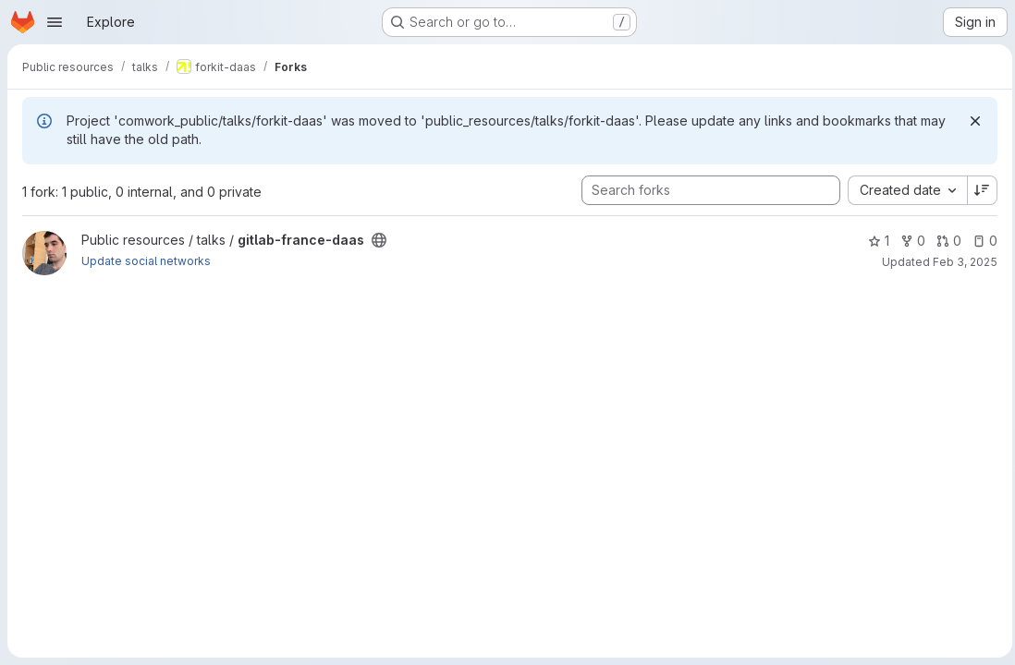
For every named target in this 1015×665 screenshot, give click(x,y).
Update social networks (146, 261)
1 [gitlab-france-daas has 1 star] (874, 240)
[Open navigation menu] (54, 22)
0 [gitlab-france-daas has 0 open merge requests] (944, 240)
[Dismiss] (971, 121)
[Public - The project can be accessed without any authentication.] (379, 240)
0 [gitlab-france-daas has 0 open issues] (980, 240)
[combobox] (902, 190)
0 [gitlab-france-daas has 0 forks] (908, 240)
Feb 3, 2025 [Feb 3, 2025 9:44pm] (960, 262)
